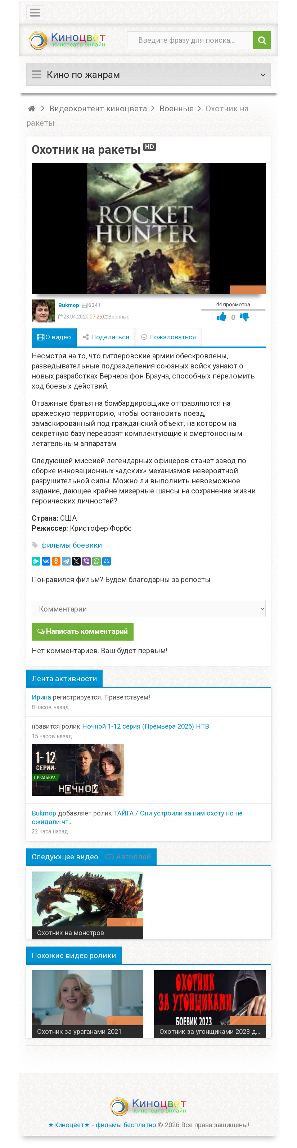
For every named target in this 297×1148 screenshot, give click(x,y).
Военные (119, 317)
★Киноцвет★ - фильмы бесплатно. (103, 1125)
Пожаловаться (168, 337)
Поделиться (105, 337)
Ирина (41, 697)
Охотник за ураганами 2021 (79, 1031)
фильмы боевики (71, 545)
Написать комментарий (86, 631)
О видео (54, 337)
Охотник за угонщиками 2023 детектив (212, 1031)
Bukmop (68, 305)
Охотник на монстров (70, 932)
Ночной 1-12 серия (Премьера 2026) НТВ (145, 726)
